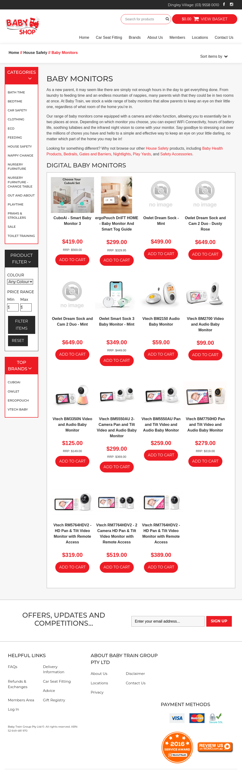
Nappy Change (20, 155)
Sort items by (211, 56)
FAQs (12, 666)
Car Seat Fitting (109, 37)
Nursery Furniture (17, 166)
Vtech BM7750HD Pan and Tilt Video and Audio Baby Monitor (205, 424)
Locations (200, 37)
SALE (12, 226)
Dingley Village (193, 5)
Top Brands (22, 366)
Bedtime (15, 101)
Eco (11, 128)
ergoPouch (18, 400)
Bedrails (70, 154)
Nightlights (122, 154)
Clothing (16, 119)
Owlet (13, 391)
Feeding (15, 137)
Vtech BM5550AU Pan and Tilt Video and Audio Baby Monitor (161, 424)
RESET (18, 340)
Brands (135, 37)
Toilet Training (21, 236)
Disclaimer (135, 673)
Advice (49, 690)
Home (84, 37)
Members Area (21, 700)
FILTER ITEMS (21, 325)
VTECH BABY (18, 409)
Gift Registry (54, 700)
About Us (155, 37)
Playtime (15, 204)
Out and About (21, 195)
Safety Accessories (176, 154)
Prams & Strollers (17, 215)
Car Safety (17, 110)
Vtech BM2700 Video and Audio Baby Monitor (205, 324)
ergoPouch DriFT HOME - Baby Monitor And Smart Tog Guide (116, 223)
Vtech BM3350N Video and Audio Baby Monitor (72, 424)
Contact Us (224, 37)
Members (177, 37)
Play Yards (142, 154)
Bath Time (16, 92)
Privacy (97, 692)
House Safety (20, 146)
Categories (21, 76)
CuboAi (14, 382)
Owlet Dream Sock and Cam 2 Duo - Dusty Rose (205, 223)
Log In (13, 709)
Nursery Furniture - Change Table (20, 182)
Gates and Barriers (95, 154)
